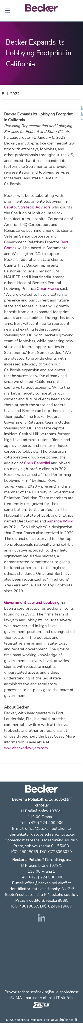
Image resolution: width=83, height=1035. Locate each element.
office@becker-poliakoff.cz (48, 828)
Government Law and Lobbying (32, 602)
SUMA (16, 997)
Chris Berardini (37, 463)
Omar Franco (48, 288)
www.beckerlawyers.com (26, 748)
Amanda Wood (60, 521)
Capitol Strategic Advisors (27, 207)
